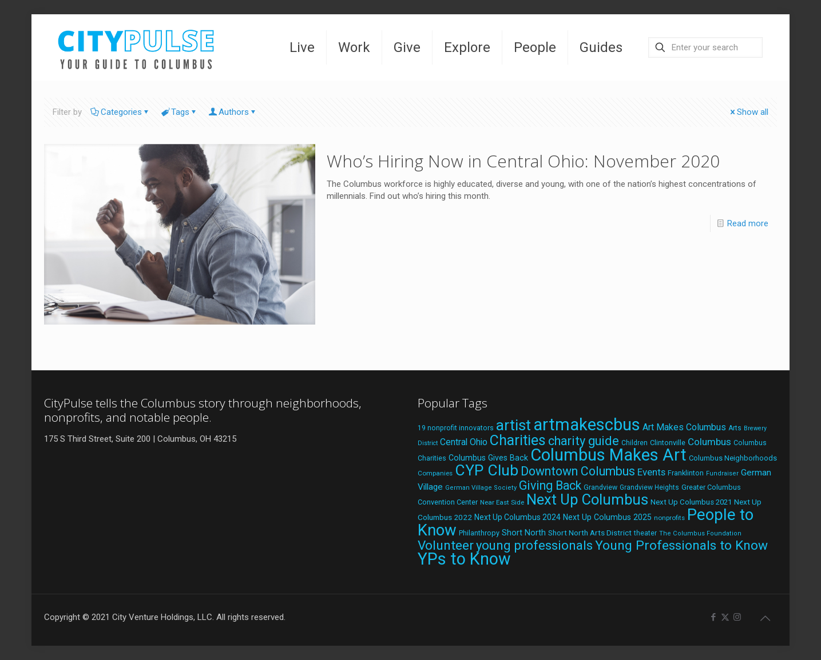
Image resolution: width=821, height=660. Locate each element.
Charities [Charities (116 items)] (518, 440)
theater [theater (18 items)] (645, 533)
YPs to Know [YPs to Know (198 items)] (464, 559)
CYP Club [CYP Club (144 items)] (486, 470)
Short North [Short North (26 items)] (524, 533)
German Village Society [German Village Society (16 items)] (481, 487)
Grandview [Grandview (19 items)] (600, 487)
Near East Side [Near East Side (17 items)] (502, 502)
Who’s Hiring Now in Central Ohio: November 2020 (523, 161)
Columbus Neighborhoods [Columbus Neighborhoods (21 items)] (733, 458)
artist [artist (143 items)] (513, 425)
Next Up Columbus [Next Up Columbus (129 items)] (587, 499)
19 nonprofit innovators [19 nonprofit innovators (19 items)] (456, 428)
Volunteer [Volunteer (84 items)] (446, 545)
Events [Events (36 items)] (651, 472)
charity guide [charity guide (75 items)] (583, 441)
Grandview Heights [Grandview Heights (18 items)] (649, 487)
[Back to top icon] (765, 618)
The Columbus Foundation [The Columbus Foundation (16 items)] (700, 533)
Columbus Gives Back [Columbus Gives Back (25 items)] (488, 457)
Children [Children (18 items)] (634, 443)
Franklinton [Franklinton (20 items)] (686, 473)
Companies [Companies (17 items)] (435, 473)
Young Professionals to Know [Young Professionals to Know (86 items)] (681, 545)
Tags (179, 112)
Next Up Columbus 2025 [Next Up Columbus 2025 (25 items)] (607, 517)
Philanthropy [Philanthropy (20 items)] (479, 533)
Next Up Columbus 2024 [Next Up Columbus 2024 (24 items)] (517, 517)
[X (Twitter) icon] (725, 617)
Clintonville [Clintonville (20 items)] (667, 442)
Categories (120, 112)
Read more (747, 223)
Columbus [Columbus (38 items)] (709, 441)
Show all (748, 112)
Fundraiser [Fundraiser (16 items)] (722, 473)
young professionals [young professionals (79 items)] (534, 545)
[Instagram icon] (737, 617)
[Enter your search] (705, 47)
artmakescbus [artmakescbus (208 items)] (586, 424)
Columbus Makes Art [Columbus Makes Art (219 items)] (608, 455)
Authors (232, 112)
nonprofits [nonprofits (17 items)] (669, 518)
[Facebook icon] (713, 617)
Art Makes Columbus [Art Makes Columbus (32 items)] (684, 427)
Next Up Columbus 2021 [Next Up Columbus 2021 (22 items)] (691, 502)
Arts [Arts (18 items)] (734, 428)
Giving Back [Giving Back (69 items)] (550, 485)
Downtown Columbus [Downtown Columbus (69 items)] (578, 471)
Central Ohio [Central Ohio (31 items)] (463, 442)
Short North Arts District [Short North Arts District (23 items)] (590, 532)
